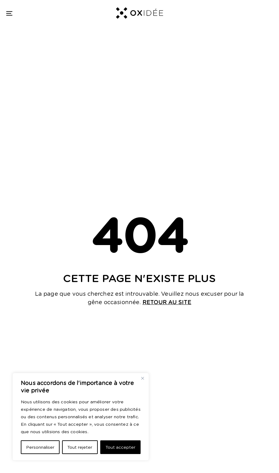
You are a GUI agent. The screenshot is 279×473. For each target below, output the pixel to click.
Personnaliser (40, 447)
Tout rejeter (79, 447)
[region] (80, 417)
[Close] (142, 378)
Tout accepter (120, 447)
